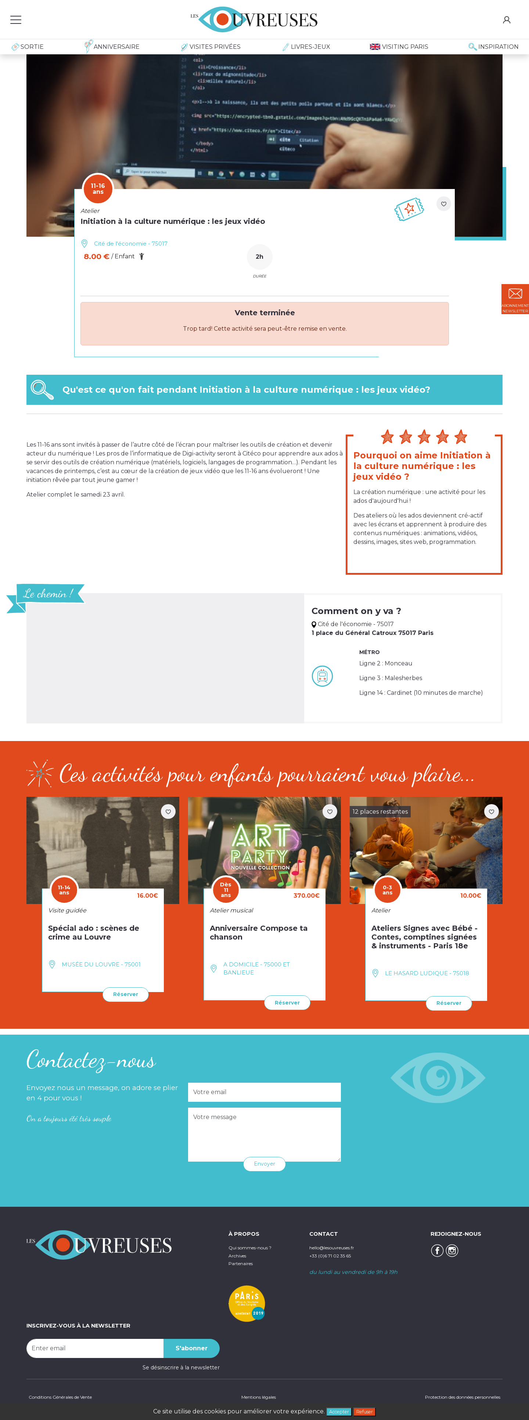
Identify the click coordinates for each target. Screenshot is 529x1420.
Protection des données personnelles (452, 1396)
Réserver (122, 993)
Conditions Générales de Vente (67, 1396)
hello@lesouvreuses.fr (338, 1246)
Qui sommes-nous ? (255, 1246)
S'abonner (192, 1346)
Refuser (368, 1410)
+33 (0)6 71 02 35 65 (335, 1254)
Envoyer (264, 1162)
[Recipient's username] (95, 1346)
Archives (239, 1254)
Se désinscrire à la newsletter (181, 1365)
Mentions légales (255, 1396)
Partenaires (243, 1262)
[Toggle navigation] (16, 19)
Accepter (335, 1410)
